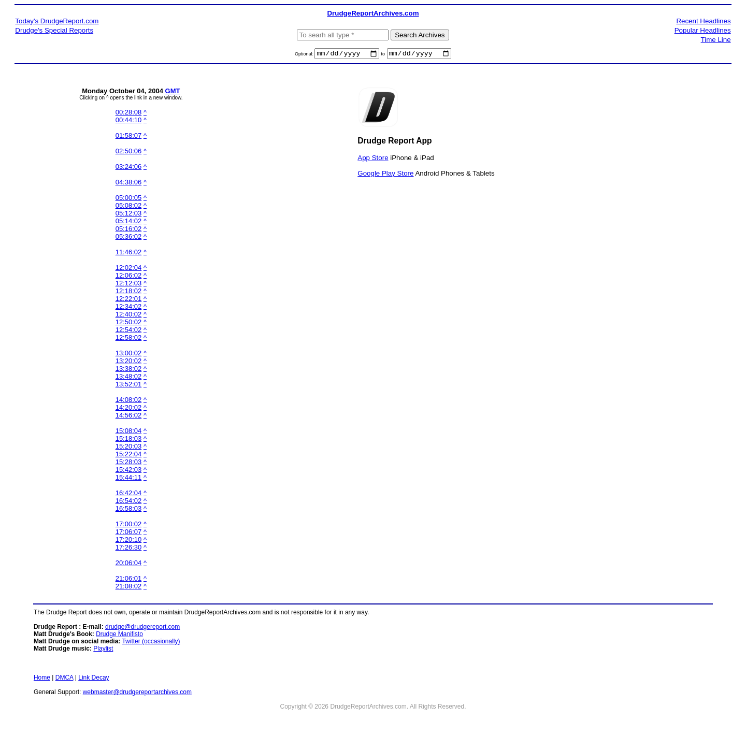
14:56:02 (129, 417)
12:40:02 (129, 316)
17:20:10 (129, 541)
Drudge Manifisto (119, 635)
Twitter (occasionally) (151, 642)
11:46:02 (129, 253)
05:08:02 (129, 207)
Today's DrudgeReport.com (56, 21)
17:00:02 (129, 525)
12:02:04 (129, 269)
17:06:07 (129, 533)
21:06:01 (129, 580)
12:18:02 (129, 292)
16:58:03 (129, 510)
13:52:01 (129, 386)
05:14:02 (129, 222)
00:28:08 (129, 114)
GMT (172, 92)
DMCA (64, 679)
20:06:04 (129, 564)
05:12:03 (129, 215)
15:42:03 (129, 471)
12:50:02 (129, 323)
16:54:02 (129, 502)
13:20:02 (129, 362)
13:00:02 (129, 354)
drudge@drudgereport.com (142, 628)
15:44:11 (129, 479)
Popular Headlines (703, 30)
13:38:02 (129, 370)
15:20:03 (129, 448)
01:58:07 (129, 137)
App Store (372, 159)
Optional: (305, 55)
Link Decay (93, 679)
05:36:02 (129, 238)
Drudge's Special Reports (54, 30)
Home (42, 679)
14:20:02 (129, 409)
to (383, 55)
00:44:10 (129, 121)
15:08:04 (129, 432)
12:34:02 (129, 308)
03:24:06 (129, 168)
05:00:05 (129, 199)
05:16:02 (129, 230)
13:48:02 (129, 378)
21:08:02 (129, 588)
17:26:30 (129, 549)
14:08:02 (129, 401)
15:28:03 (129, 463)
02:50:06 (129, 152)
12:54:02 (129, 331)
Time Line (716, 40)
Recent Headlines (703, 21)
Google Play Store (385, 174)
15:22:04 (129, 455)
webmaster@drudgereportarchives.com (137, 693)
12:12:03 (129, 285)
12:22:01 (129, 300)
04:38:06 (129, 184)
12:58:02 (129, 339)
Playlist (103, 650)
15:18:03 (129, 440)
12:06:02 (129, 277)
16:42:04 (129, 494)
